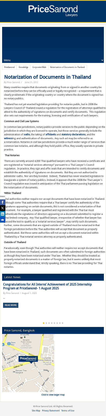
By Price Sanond (12, 82)
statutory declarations (73, 134)
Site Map (36, 410)
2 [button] (46, 323)
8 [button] (62, 323)
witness (8, 138)
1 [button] (43, 323)
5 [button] (54, 323)
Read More (11, 305)
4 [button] (52, 323)
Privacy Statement (51, 410)
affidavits (51, 134)
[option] (53, 297)
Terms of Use (67, 410)
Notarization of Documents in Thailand (47, 77)
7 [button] (60, 323)
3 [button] (49, 323)
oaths (27, 134)
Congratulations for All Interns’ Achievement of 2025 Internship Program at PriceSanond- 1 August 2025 (47, 286)
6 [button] (57, 323)
